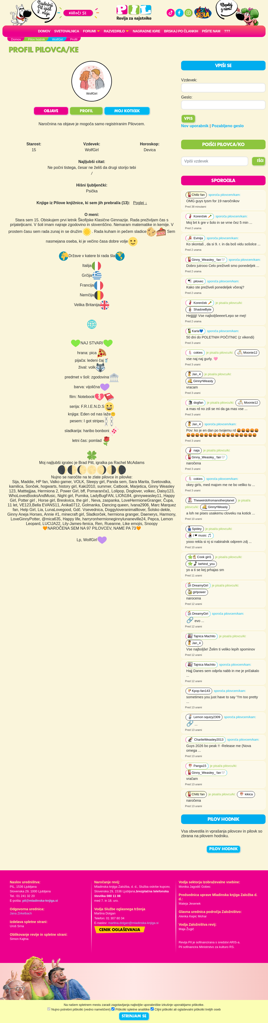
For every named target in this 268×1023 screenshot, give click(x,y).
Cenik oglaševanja (119, 930)
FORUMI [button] (89, 31)
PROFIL (86, 111)
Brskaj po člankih (181, 31)
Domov (44, 31)
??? (227, 31)
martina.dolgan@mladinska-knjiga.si (133, 923)
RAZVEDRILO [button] (114, 31)
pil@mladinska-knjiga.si (40, 900)
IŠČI (260, 161)
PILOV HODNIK (223, 849)
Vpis (188, 119)
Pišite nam (211, 31)
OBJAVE (51, 111)
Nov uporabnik (195, 126)
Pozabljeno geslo (228, 126)
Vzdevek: (189, 80)
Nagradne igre (146, 31)
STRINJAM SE (134, 1016)
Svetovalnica (66, 31)
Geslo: (186, 97)
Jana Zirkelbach (21, 913)
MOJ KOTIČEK (127, 111)
